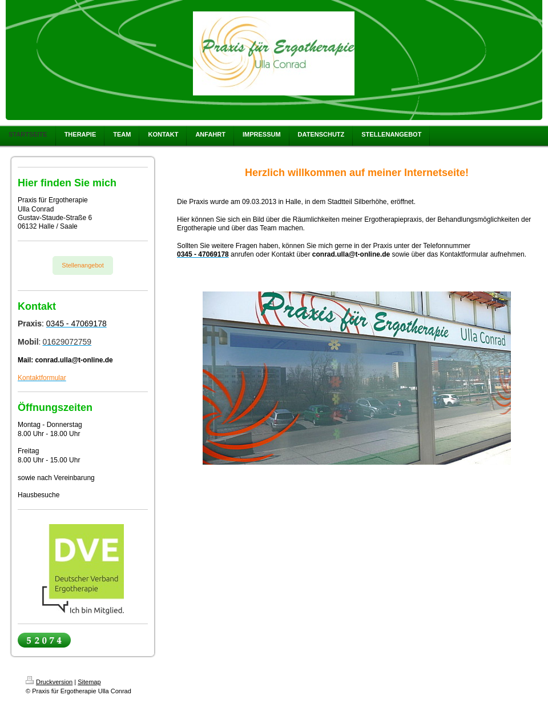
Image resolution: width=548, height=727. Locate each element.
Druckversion (49, 681)
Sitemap (89, 681)
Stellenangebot (82, 265)
